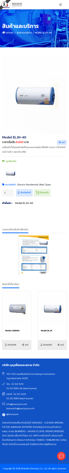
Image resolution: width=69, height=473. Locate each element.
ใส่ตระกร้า (42, 192)
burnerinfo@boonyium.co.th (20, 408)
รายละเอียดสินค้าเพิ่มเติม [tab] (15, 229)
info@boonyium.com (16, 404)
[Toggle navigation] (60, 5)
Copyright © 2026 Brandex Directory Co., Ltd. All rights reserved (34, 468)
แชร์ (62, 142)
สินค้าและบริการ (24, 32)
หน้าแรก (7, 32)
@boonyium (12, 414)
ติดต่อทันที (24, 192)
